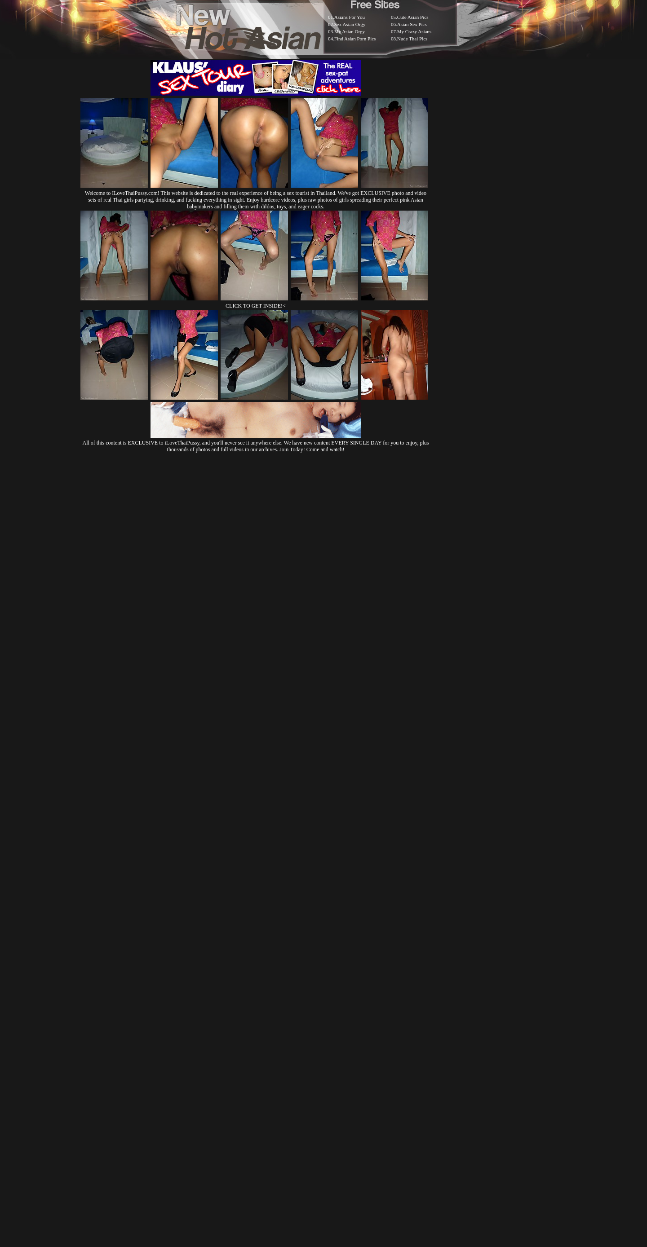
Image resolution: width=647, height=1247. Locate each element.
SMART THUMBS (339, 1022)
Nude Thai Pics (412, 38)
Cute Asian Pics (413, 17)
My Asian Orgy (349, 31)
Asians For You (349, 17)
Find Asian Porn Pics (355, 38)
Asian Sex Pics (412, 24)
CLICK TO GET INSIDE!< (256, 306)
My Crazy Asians (414, 31)
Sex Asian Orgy (349, 24)
